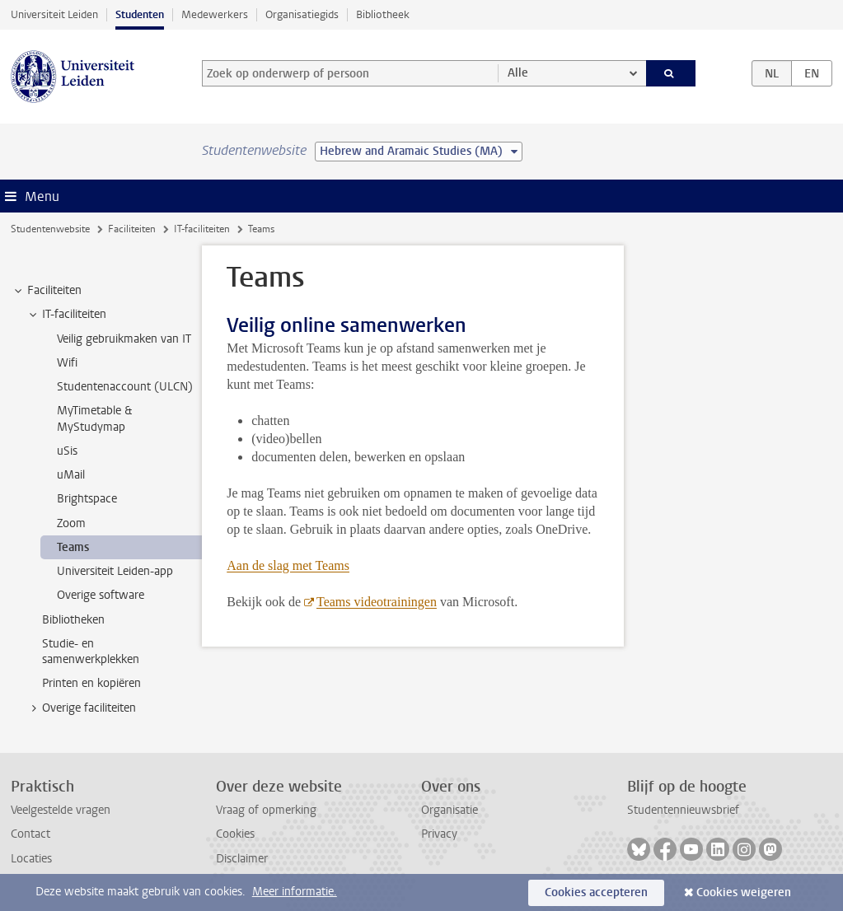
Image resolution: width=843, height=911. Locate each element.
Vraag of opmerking (266, 810)
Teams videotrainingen (376, 602)
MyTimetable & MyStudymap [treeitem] (94, 418)
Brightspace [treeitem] (87, 499)
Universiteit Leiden (54, 14)
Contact (30, 834)
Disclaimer (242, 859)
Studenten (139, 14)
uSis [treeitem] (67, 451)
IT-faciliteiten (202, 229)
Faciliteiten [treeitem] (47, 291)
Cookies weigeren (743, 892)
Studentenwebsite (50, 229)
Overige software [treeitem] (100, 595)
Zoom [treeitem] (71, 523)
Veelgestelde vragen (60, 810)
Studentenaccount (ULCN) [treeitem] (125, 387)
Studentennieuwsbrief (683, 810)
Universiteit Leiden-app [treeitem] (115, 571)
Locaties (31, 859)
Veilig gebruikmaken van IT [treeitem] (124, 339)
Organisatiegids (302, 14)
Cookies (235, 834)
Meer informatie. (294, 891)
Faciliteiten (132, 229)
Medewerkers (214, 14)
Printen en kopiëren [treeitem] (91, 683)
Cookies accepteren (596, 892)
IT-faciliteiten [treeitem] (66, 314)
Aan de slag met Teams (288, 565)
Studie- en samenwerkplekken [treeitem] (90, 651)
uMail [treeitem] (71, 475)
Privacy (439, 834)
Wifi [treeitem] (67, 363)
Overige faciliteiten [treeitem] (81, 708)
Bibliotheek (383, 14)
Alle (518, 73)
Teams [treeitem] (73, 547)
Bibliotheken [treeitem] (73, 620)
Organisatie (449, 810)
